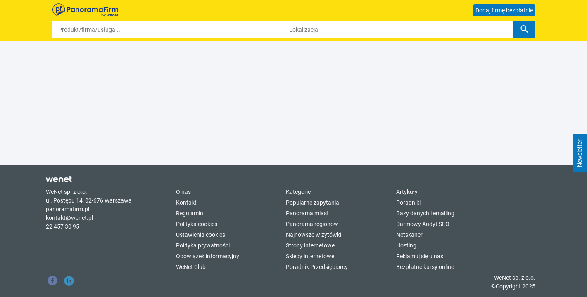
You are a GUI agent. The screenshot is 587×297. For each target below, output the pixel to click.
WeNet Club (191, 267)
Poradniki (408, 202)
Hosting (406, 245)
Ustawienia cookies (200, 234)
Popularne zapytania (312, 202)
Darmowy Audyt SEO (422, 224)
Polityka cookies (196, 224)
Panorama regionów (312, 224)
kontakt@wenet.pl (69, 217)
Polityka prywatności (203, 245)
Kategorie (298, 192)
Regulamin (189, 213)
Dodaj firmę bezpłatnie (504, 10)
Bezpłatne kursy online (425, 267)
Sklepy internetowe (310, 256)
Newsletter (579, 153)
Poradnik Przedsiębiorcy (317, 267)
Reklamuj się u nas (419, 256)
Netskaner (409, 234)
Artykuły (407, 192)
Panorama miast (307, 213)
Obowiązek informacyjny (207, 256)
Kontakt (186, 202)
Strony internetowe (310, 245)
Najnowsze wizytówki (313, 234)
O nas (183, 192)
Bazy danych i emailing (425, 213)
